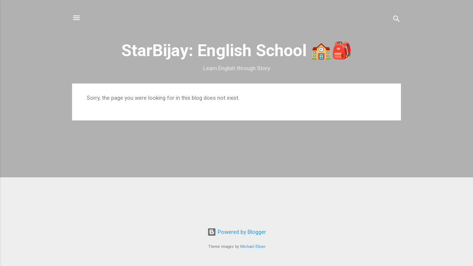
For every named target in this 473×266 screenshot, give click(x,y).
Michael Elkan (252, 246)
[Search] (396, 20)
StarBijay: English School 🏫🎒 (236, 50)
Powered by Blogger (236, 232)
